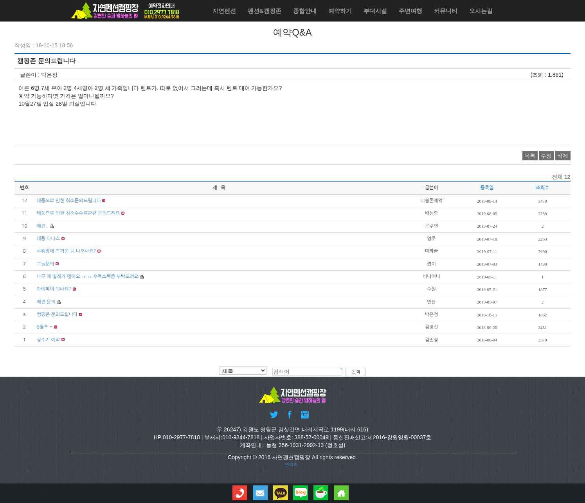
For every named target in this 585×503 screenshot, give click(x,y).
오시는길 (481, 10)
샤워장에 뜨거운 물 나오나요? (66, 251)
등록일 (487, 187)
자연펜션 (224, 10)
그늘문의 (45, 264)
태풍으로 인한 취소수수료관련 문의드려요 (78, 213)
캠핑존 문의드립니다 (56, 314)
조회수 (542, 187)
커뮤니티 (445, 10)
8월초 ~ (44, 327)
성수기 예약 (48, 340)
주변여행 (410, 10)
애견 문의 (45, 302)
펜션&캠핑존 (264, 10)
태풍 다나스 (48, 238)
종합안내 (305, 10)
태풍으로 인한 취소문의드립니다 (68, 200)
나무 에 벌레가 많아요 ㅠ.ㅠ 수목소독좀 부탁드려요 (87, 276)
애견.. (42, 226)
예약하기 (340, 10)
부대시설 (375, 10)
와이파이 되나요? (53, 289)
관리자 (291, 464)
